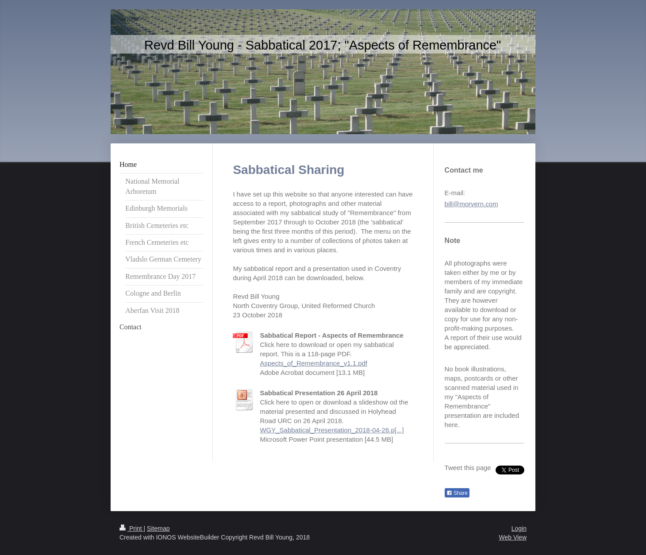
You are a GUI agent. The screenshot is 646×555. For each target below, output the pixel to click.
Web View (513, 537)
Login (519, 528)
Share (457, 493)
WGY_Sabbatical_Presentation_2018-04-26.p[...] (332, 430)
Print (131, 528)
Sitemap (158, 528)
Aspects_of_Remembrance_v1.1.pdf (313, 363)
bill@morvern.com (471, 204)
